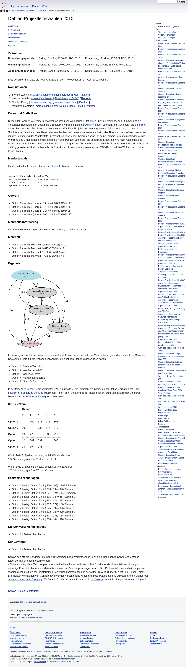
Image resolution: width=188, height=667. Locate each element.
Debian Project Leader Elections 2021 (171, 109)
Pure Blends (50, 641)
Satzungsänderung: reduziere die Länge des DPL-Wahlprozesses (172, 259)
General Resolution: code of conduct (170, 197)
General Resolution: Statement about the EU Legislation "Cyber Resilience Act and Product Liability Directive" (171, 64)
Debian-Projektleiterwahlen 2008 (171, 255)
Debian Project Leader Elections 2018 (171, 132)
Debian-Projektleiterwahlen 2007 (171, 280)
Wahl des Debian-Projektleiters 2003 (171, 397)
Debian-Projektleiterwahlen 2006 (171, 325)
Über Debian (15, 632)
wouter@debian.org (42, 98)
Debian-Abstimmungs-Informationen (25, 11)
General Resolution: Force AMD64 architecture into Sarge (171, 456)
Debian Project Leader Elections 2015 (171, 177)
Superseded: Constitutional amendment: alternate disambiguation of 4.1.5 (169, 480)
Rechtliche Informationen (20, 644)
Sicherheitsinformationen (125, 638)
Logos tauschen (165, 413)
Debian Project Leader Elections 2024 (171, 56)
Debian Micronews (158, 641)
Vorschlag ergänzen (166, 35)
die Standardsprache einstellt (30, 617)
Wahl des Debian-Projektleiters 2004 (171, 377)
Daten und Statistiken (17, 34)
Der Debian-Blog (157, 638)
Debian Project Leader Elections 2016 (171, 166)
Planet (35, 6)
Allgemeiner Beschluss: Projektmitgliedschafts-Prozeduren (168, 249)
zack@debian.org (43, 94)
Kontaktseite (36, 651)
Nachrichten (85, 632)
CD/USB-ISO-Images (54, 638)
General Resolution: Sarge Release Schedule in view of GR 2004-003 (171, 356)
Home (12, 628)
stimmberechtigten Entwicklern (55, 166)
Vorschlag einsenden (167, 32)
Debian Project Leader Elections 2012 (171, 219)
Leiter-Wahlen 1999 (166, 421)
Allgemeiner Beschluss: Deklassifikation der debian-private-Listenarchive (169, 342)
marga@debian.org (46, 106)
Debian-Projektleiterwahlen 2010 (171, 232)
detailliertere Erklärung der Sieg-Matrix (29, 392)
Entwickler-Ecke (51, 647)
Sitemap (153, 632)
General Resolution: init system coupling (171, 191)
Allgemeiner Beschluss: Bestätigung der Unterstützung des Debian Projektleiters (171, 294)
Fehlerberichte (121, 641)
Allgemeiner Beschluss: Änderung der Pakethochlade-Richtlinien (170, 275)
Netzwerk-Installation (53, 635)
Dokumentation (87, 641)
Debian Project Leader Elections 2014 (171, 202)
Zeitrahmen (13, 26)
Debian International (123, 635)
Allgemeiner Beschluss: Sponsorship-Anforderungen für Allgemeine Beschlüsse (171, 449)
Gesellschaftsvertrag (18, 635)
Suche (152, 635)
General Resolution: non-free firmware (170, 78)
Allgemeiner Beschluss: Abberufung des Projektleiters (170, 301)
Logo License (163, 418)
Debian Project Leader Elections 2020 (171, 115)
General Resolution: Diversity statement (170, 213)
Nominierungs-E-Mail (66, 94)
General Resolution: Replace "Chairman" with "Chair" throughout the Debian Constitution (170, 152)
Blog (12, 6)
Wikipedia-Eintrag (36, 396)
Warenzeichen (40, 662)
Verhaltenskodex (17, 638)
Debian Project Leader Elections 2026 (171, 44)
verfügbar (108, 651)
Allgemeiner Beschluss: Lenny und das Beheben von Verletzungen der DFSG (170, 241)
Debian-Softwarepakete (55, 644)
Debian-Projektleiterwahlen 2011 (171, 224)
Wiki (44, 6)
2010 (44, 11)
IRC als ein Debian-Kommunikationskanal (167, 462)
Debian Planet (156, 644)
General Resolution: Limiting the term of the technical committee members (171, 184)
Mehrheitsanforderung (17, 42)
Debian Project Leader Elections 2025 (171, 50)
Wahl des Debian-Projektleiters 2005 (171, 349)
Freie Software (16, 641)
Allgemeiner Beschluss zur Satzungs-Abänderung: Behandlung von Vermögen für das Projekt (171, 318)
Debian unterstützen (19, 647)
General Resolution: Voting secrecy (169, 89)
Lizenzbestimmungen (66, 659)
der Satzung (97, 579)
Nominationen (14, 30)
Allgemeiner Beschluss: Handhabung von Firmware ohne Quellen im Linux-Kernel (172, 286)
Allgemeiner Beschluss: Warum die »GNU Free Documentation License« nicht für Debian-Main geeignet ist (171, 332)
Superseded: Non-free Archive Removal (170, 495)
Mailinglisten (120, 644)
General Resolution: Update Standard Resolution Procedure (171, 171)
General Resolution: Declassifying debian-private (170, 143)
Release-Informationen (89, 644)
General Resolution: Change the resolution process (171, 95)
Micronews (23, 6)
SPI (31, 659)
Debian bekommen (53, 632)
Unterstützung (121, 632)
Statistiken (90, 121)
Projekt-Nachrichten (88, 635)
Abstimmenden (93, 124)
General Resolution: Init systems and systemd (171, 120)
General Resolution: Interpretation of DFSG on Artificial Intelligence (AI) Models (171, 432)
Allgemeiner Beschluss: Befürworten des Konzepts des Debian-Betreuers (171, 266)
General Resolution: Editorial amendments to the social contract (170, 365)
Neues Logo (163, 415)
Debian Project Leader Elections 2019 (171, 126)
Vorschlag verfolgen (166, 38)
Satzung (161, 424)
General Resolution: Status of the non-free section (172, 371)
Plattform (86, 94)
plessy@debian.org (41, 102)
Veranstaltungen (87, 638)
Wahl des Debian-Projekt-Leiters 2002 (171, 402)
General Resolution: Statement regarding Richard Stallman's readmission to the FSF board (171, 103)
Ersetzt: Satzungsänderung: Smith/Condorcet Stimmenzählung (169, 472)
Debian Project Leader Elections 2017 (171, 137)
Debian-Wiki (85, 647)
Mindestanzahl (14, 38)
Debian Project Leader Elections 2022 (171, 84)
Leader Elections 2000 (167, 410)
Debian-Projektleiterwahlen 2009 (171, 235)
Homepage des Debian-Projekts (32, 602)
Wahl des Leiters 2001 (167, 407)
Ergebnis (12, 45)
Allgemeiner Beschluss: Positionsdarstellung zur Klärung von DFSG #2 (171, 308)
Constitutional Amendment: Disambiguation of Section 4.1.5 (171, 383)
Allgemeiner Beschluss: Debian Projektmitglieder (171, 228)
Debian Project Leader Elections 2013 (171, 208)
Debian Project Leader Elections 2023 (171, 73)
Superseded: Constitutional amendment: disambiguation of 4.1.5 (171, 489)
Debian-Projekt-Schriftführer (23, 591)
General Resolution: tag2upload (171, 438)
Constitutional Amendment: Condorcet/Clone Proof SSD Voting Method (170, 390)
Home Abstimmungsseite (168, 26)
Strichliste (140, 124)
